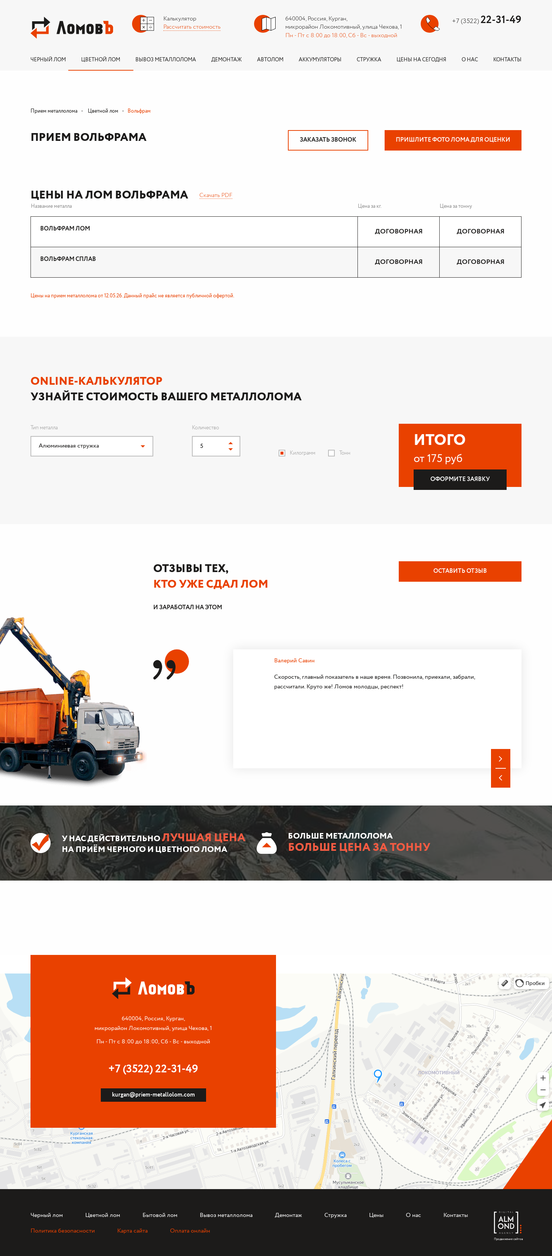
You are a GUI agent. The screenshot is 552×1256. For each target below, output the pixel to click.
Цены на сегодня (421, 60)
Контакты (507, 60)
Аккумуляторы (320, 60)
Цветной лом (100, 60)
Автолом (270, 60)
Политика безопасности (63, 1231)
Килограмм (302, 453)
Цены (376, 1215)
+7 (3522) (486, 21)
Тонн (344, 453)
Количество (205, 427)
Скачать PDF (215, 195)
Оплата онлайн (190, 1231)
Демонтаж (226, 60)
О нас (470, 60)
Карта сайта (132, 1231)
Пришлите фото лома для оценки (453, 140)
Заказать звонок (328, 140)
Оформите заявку (460, 479)
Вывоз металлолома (165, 60)
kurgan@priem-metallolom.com (153, 1095)
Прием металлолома (54, 111)
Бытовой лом (159, 1215)
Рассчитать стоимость (192, 26)
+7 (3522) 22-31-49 (153, 1069)
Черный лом (48, 60)
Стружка (369, 60)
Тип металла (44, 427)
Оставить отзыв (460, 571)
